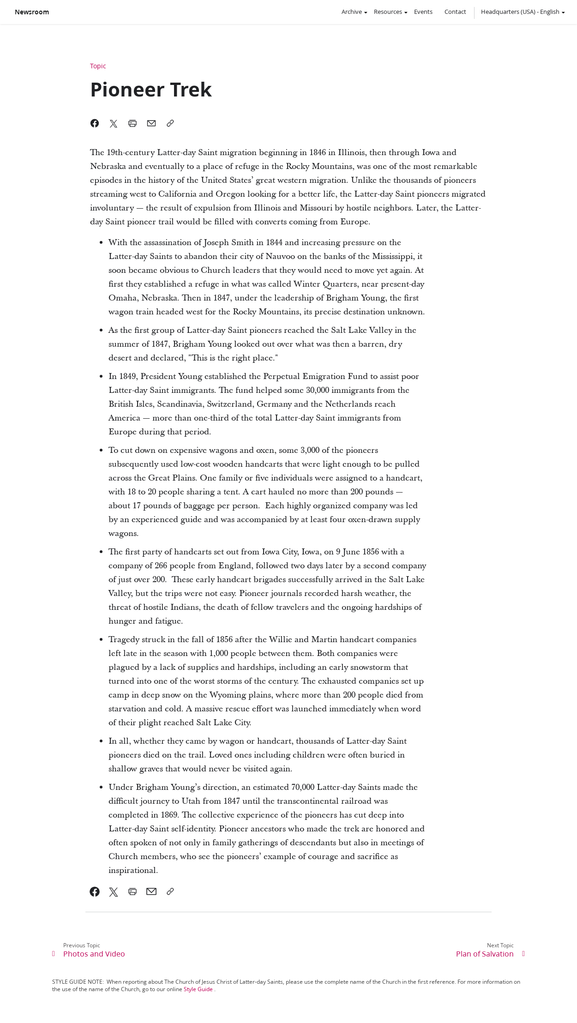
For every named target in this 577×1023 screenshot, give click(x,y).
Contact (455, 11)
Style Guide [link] (198, 989)
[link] (94, 891)
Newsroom (32, 12)
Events (423, 11)
